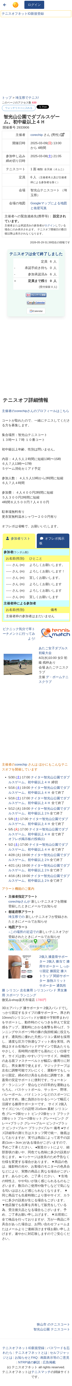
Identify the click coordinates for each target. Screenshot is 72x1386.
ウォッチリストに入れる (18, 107)
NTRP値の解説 (29, 1362)
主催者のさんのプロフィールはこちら (35, 411)
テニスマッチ (41, 1372)
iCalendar (36, 310)
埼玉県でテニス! (27, 98)
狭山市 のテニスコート (53, 1324)
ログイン (34, 5)
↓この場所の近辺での (23, 932)
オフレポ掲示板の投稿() (26, 839)
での (17, 917)
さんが (19, 901)
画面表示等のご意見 (54, 1357)
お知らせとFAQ (26, 1357)
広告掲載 (49, 1362)
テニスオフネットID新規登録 (23, 13)
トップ (7, 98)
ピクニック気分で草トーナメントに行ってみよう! (19, 633)
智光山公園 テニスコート (52, 1329)
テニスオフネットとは (31, 1353)
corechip (36, 135)
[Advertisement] (35, 55)
